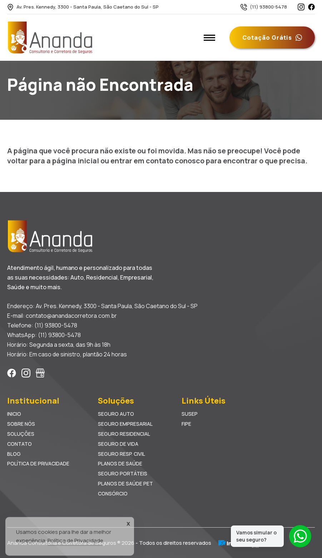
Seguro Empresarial (125, 423)
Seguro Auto (116, 413)
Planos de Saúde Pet (125, 483)
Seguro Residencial (124, 433)
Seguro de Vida (118, 443)
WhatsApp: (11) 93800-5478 (44, 335)
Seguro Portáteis (122, 473)
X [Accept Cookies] (128, 527)
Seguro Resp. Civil (121, 453)
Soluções (20, 433)
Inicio (14, 413)
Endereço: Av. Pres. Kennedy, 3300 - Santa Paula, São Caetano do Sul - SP (102, 306)
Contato (19, 443)
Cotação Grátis (272, 37)
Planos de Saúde (120, 463)
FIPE (186, 423)
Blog (14, 453)
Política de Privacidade (38, 463)
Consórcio (113, 493)
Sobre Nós (21, 423)
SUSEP (190, 413)
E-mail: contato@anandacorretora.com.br (62, 316)
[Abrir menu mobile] (209, 37)
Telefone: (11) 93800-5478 (42, 325)
